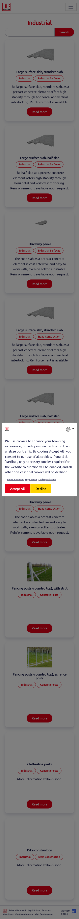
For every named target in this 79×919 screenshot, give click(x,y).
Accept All (17, 489)
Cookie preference (47, 479)
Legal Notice (31, 479)
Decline (40, 489)
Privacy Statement (15, 479)
